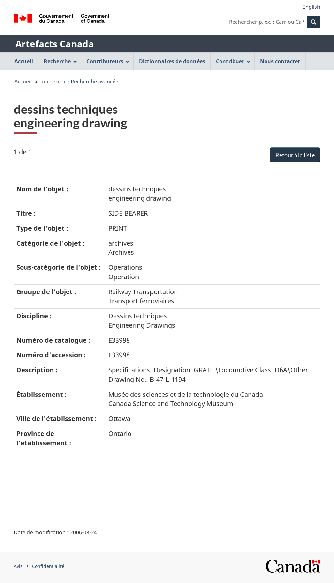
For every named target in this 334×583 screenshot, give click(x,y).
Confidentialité (48, 566)
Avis (18, 566)
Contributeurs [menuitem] (107, 61)
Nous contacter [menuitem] (280, 61)
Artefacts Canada (54, 43)
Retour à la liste (295, 154)
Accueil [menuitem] (23, 61)
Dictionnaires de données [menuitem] (172, 61)
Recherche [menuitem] (60, 61)
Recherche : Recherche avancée (79, 81)
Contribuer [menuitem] (233, 61)
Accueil (23, 81)
